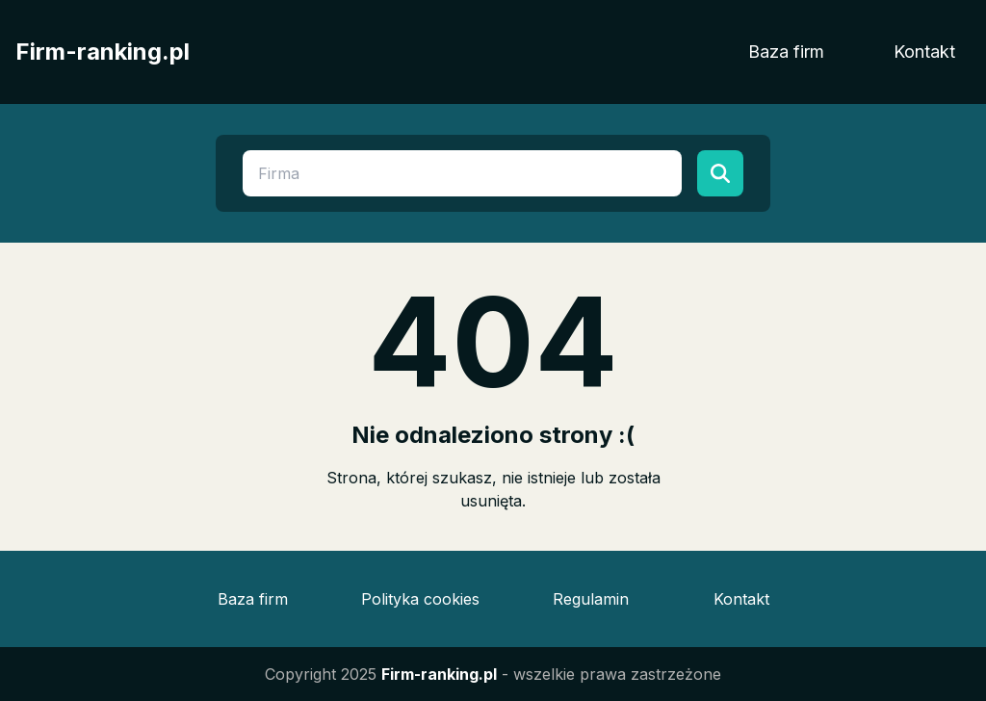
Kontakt (924, 51)
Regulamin (591, 599)
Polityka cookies (420, 599)
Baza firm (786, 51)
